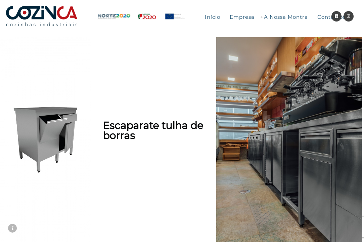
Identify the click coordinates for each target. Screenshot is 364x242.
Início (212, 17)
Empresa (242, 17)
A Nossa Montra (286, 17)
